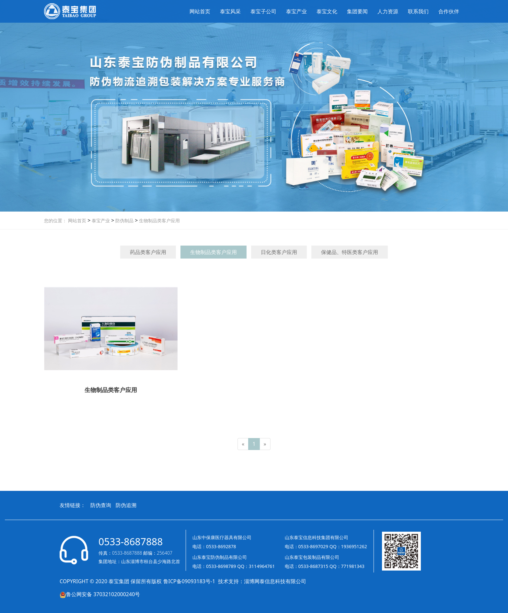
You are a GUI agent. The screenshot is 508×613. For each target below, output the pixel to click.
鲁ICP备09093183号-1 (190, 581)
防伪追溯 (126, 505)
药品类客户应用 (148, 252)
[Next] (265, 444)
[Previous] (242, 444)
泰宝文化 (327, 11)
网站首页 (200, 11)
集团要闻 (357, 11)
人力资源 (387, 11)
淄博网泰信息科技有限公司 (275, 581)
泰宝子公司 (263, 11)
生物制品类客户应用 (159, 220)
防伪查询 (100, 505)
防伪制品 (123, 220)
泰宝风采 (230, 11)
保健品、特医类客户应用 (349, 252)
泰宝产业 (296, 11)
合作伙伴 (448, 11)
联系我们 (418, 11)
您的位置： (55, 220)
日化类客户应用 (279, 252)
